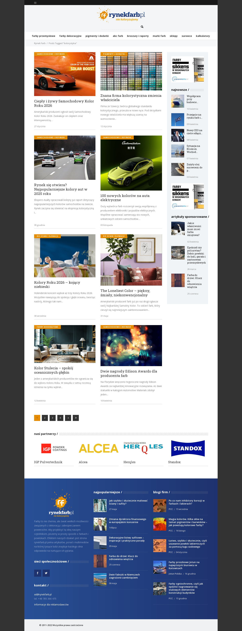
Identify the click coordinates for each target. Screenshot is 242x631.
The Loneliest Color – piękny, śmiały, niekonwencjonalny (125, 293)
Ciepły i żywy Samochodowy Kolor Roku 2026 (64, 103)
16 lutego (181, 530)
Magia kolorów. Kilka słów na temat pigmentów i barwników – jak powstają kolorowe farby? (188, 522)
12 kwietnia (40, 400)
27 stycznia (39, 126)
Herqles (129, 462)
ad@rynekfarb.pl (43, 594)
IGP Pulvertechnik (48, 462)
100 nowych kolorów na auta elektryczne (125, 198)
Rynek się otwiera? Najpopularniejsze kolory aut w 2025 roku (60, 189)
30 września (40, 315)
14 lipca (112, 527)
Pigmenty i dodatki (114, 54)
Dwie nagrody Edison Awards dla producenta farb (128, 373)
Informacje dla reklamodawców (51, 604)
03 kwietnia (192, 176)
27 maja (113, 509)
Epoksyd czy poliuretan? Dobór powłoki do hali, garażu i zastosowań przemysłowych (196, 255)
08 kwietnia (192, 139)
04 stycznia (181, 552)
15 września (182, 509)
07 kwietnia (192, 158)
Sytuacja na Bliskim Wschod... (193, 149)
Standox (174, 462)
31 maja (104, 315)
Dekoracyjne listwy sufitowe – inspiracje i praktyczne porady (127, 539)
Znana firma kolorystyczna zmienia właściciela (131, 98)
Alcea (83, 462)
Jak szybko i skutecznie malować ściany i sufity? (128, 502)
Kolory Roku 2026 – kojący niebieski (57, 284)
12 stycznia (106, 126)
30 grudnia (39, 225)
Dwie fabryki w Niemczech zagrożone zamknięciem (124, 576)
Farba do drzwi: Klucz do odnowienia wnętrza (123, 557)
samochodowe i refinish (51, 54)
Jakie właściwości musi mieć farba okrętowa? (194, 229)
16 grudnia (190, 573)
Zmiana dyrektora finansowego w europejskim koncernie (127, 520)
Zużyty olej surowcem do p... (194, 167)
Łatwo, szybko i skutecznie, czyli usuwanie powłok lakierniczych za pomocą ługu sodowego (188, 543)
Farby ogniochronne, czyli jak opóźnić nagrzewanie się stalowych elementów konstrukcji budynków (186, 588)
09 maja (113, 546)
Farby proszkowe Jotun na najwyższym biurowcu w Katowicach (184, 565)
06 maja (113, 583)
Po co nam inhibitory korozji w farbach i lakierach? (187, 502)
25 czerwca (192, 293)
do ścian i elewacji (47, 236)
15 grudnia (181, 598)
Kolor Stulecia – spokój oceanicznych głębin (53, 370)
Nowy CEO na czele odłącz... (194, 132)
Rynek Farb (40, 43)
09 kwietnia (192, 124)
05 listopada (106, 225)
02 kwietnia (193, 241)
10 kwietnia (106, 400)
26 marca (191, 269)
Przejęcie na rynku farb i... (194, 116)
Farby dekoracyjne (47, 327)
